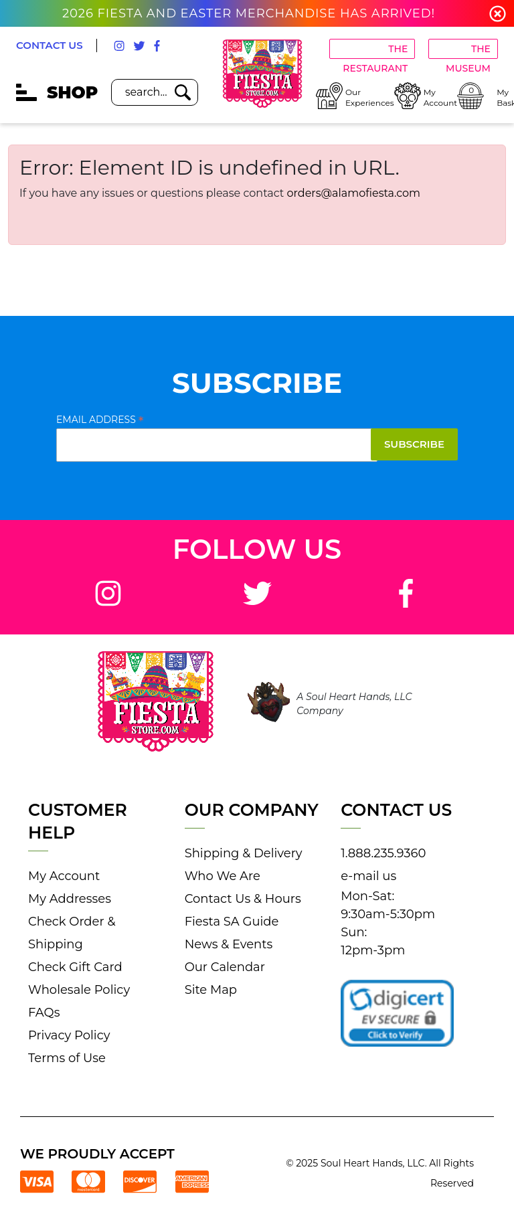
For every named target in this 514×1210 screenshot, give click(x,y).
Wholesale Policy (79, 989)
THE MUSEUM (468, 51)
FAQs (44, 1012)
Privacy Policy (69, 1035)
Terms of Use (67, 1058)
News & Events (229, 944)
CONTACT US (49, 45)
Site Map (211, 989)
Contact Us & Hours (243, 898)
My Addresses (69, 898)
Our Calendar (225, 967)
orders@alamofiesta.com (354, 193)
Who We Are (222, 876)
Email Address (100, 419)
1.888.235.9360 (383, 853)
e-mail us (368, 876)
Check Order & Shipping (71, 933)
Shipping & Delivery (244, 853)
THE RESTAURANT (375, 51)
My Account (64, 876)
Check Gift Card (75, 967)
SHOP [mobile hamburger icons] (57, 92)
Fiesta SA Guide (232, 921)
